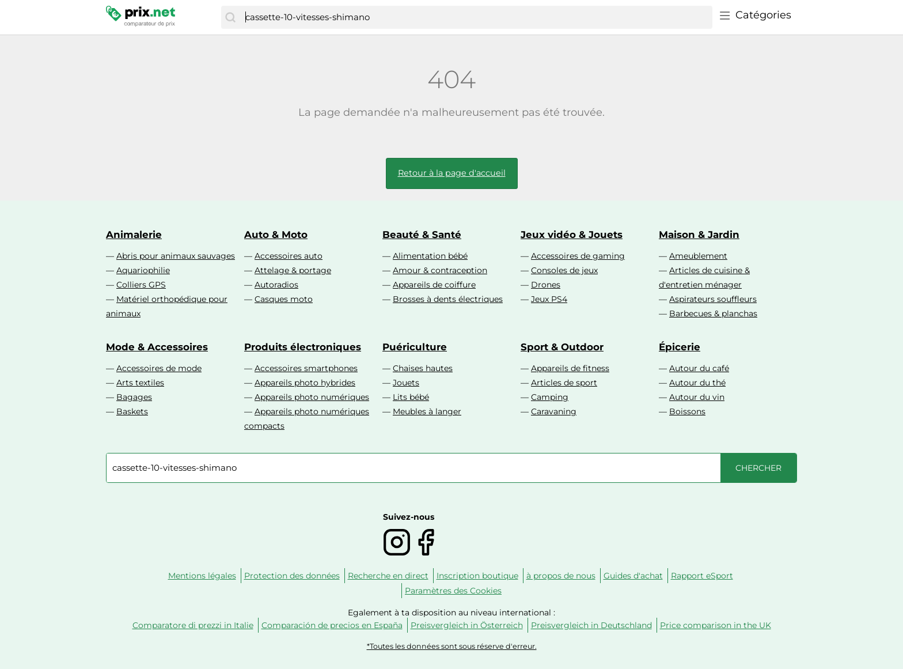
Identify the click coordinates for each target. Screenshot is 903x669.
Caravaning (553, 411)
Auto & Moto (276, 234)
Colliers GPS (141, 284)
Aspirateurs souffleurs (713, 299)
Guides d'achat (633, 575)
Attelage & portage (293, 270)
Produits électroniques (302, 347)
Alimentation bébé (430, 256)
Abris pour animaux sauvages (175, 256)
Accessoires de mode (159, 368)
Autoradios (276, 284)
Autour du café (699, 368)
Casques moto (284, 299)
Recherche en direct (388, 575)
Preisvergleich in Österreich (467, 625)
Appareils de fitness (570, 368)
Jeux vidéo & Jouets (572, 234)
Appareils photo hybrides (305, 382)
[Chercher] (230, 17)
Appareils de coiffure (434, 284)
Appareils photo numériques (312, 397)
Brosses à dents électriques (448, 299)
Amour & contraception (440, 270)
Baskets (132, 411)
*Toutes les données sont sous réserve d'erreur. (452, 646)
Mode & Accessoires (157, 347)
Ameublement (698, 256)
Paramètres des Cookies (453, 590)
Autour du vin (696, 397)
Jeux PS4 (549, 299)
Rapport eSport (702, 575)
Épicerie (679, 347)
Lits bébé (411, 397)
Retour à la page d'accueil (452, 173)
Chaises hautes (423, 368)
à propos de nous (560, 575)
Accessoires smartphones (306, 368)
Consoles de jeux (564, 270)
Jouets (406, 382)
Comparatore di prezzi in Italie (192, 625)
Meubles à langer (427, 411)
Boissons (687, 411)
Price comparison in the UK (715, 625)
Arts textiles (140, 382)
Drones (545, 284)
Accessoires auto (288, 256)
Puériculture (414, 347)
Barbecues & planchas (713, 313)
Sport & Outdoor (562, 347)
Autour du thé (697, 382)
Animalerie (134, 234)
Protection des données (292, 575)
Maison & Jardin (699, 234)
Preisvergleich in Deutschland (591, 625)
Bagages (134, 397)
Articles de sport (564, 382)
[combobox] (476, 17)
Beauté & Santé (421, 234)
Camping (549, 397)
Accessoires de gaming (578, 256)
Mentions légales (202, 575)
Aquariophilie (143, 270)
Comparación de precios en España (332, 625)
